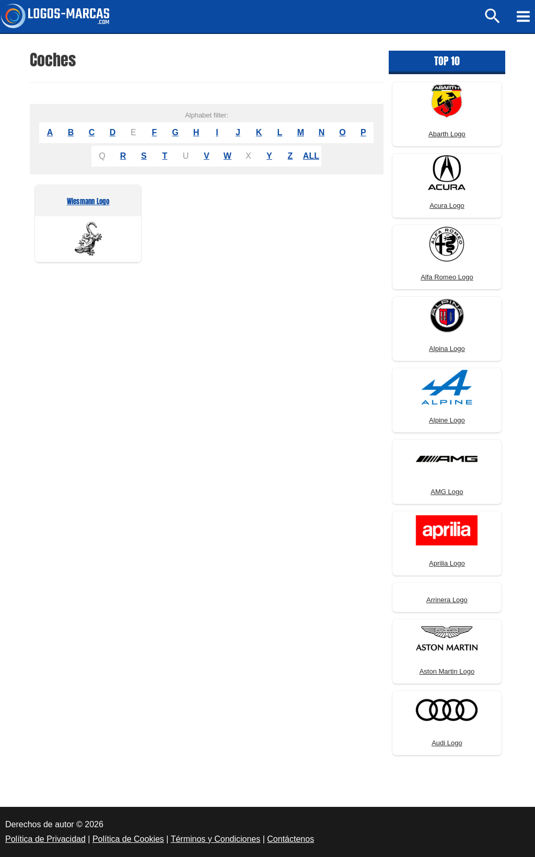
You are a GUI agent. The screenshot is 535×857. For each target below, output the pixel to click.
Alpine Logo (447, 420)
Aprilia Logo (447, 563)
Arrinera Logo (447, 600)
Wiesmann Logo (88, 201)
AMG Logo (447, 492)
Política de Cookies (128, 839)
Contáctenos (290, 839)
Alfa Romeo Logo (447, 277)
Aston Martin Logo (447, 671)
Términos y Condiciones (216, 839)
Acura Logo (446, 205)
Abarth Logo (447, 134)
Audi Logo (447, 743)
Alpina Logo (447, 349)
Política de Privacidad (45, 839)
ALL (311, 155)
